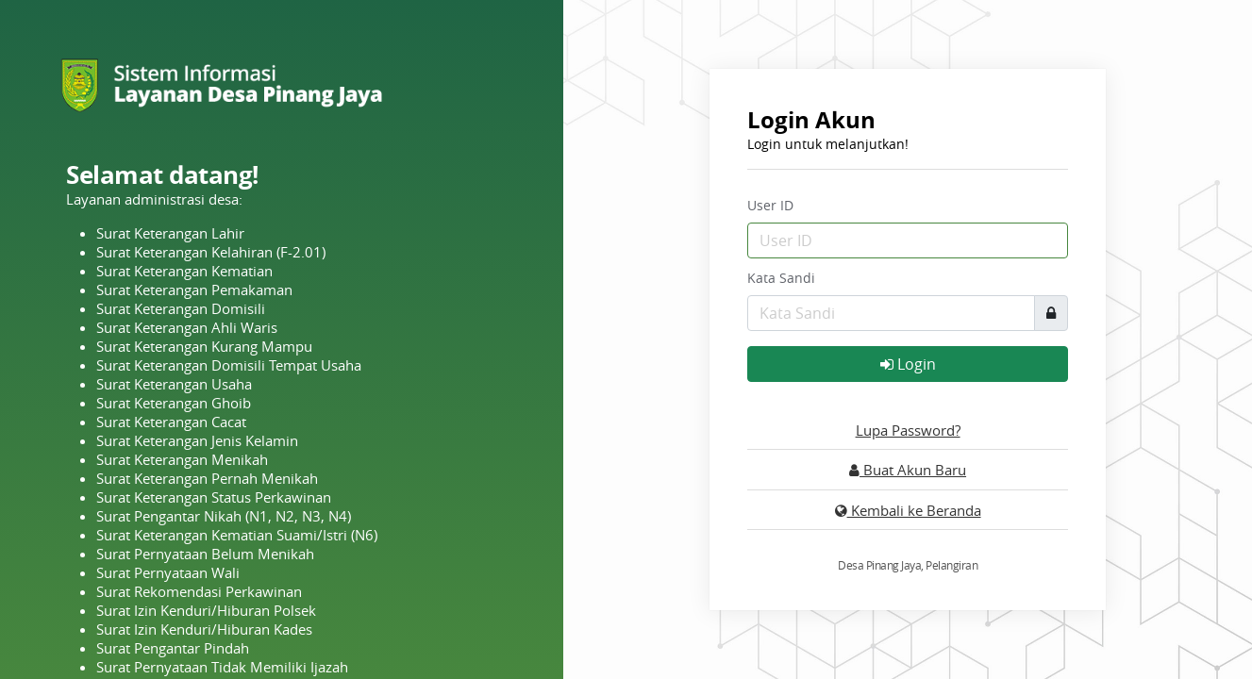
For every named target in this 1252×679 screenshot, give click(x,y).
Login (908, 364)
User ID (770, 205)
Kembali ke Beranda (908, 510)
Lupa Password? (908, 430)
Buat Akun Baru (907, 469)
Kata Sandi (781, 278)
